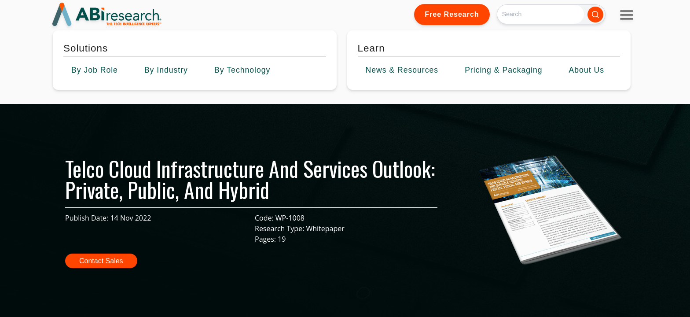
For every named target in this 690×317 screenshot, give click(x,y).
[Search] (540, 14)
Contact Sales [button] (101, 261)
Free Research (452, 14)
